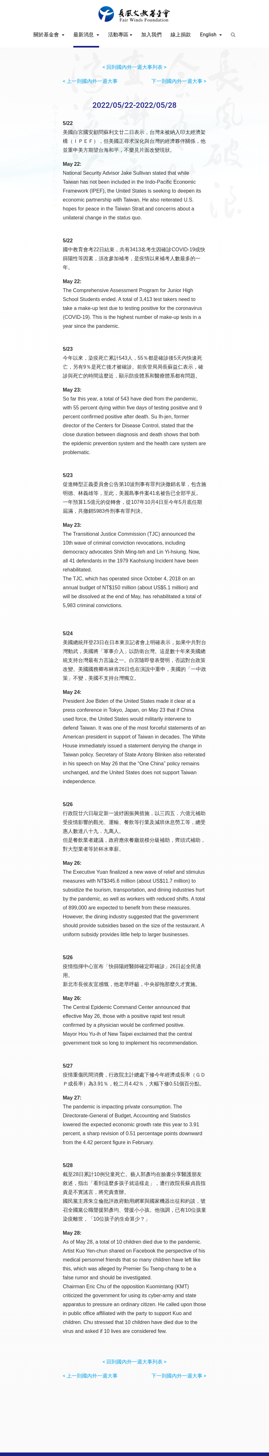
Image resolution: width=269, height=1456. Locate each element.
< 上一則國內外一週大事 (90, 81)
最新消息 (84, 35)
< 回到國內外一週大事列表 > (134, 67)
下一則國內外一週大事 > (178, 81)
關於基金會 (46, 35)
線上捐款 (181, 35)
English (209, 35)
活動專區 (118, 35)
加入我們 (151, 35)
